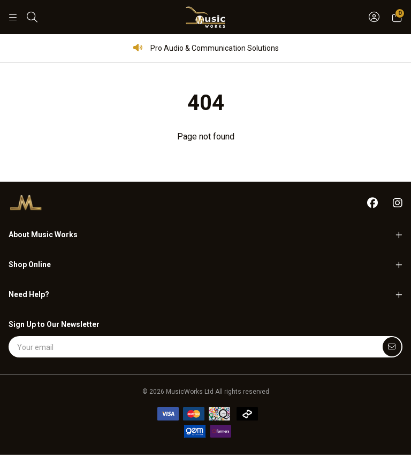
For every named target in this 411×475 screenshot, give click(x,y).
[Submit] (392, 346)
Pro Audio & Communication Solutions (206, 47)
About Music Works (43, 234)
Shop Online (30, 264)
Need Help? (29, 294)
